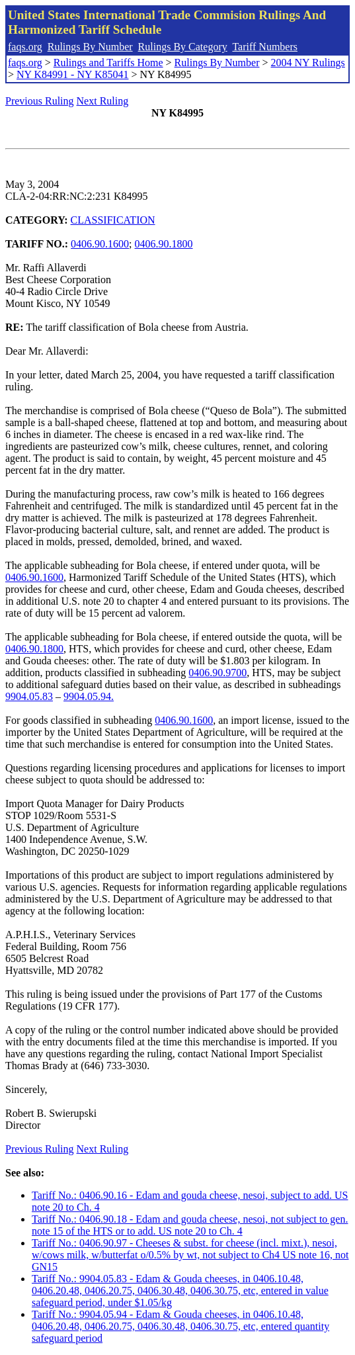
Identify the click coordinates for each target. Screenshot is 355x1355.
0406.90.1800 (164, 243)
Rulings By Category (182, 46)
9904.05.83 (29, 696)
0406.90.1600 (100, 243)
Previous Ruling (39, 101)
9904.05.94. (88, 696)
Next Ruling (103, 101)
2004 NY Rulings (308, 62)
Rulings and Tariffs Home (108, 62)
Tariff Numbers (264, 46)
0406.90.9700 (217, 672)
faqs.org (25, 46)
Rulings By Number (90, 46)
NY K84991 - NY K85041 (72, 74)
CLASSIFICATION (113, 220)
